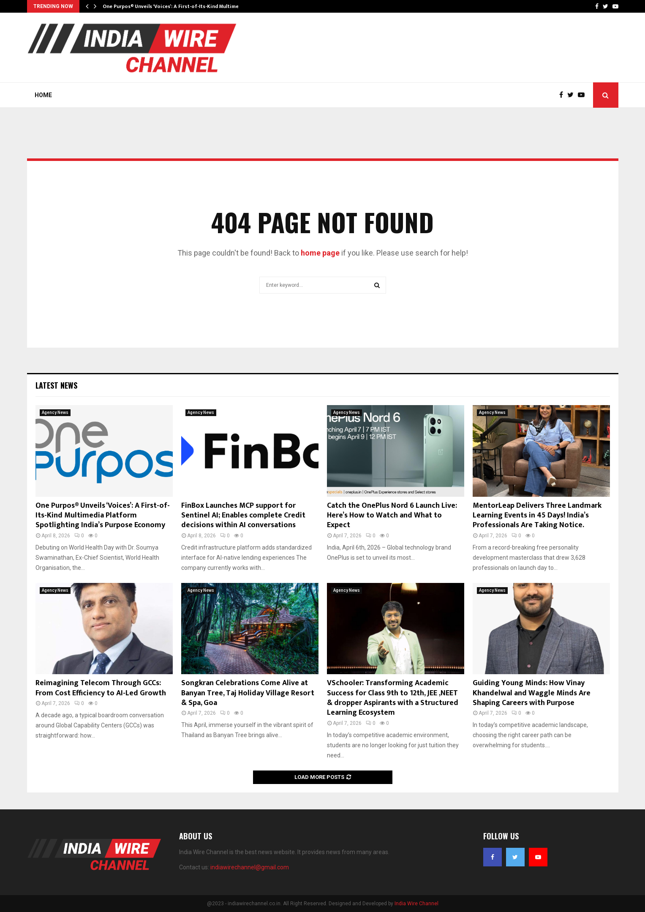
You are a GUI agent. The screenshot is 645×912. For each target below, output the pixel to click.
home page (320, 252)
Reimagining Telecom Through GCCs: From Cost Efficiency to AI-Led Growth (100, 688)
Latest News (56, 385)
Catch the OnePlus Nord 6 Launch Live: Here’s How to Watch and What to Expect (392, 515)
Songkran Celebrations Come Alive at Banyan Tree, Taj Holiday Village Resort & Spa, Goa (247, 693)
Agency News (55, 412)
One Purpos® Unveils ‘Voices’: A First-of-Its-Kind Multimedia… (176, 6)
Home (43, 95)
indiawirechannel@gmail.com (249, 867)
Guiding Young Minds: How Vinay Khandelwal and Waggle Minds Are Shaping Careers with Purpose (532, 693)
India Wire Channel (416, 904)
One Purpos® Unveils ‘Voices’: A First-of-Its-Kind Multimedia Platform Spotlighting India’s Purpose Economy (102, 515)
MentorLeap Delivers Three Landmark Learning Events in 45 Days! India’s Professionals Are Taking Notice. (537, 515)
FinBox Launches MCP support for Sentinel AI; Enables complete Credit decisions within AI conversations (243, 515)
